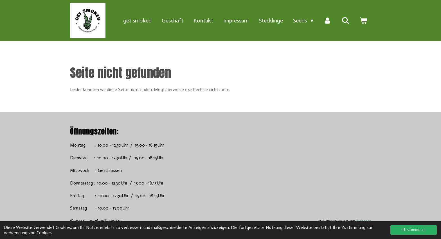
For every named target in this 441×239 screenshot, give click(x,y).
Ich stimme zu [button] (414, 229)
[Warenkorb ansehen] (363, 20)
